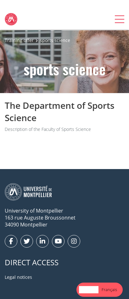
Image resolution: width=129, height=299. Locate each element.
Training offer (19, 40)
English (88, 289)
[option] (109, 289)
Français (109, 289)
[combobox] (88, 289)
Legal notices (18, 277)
